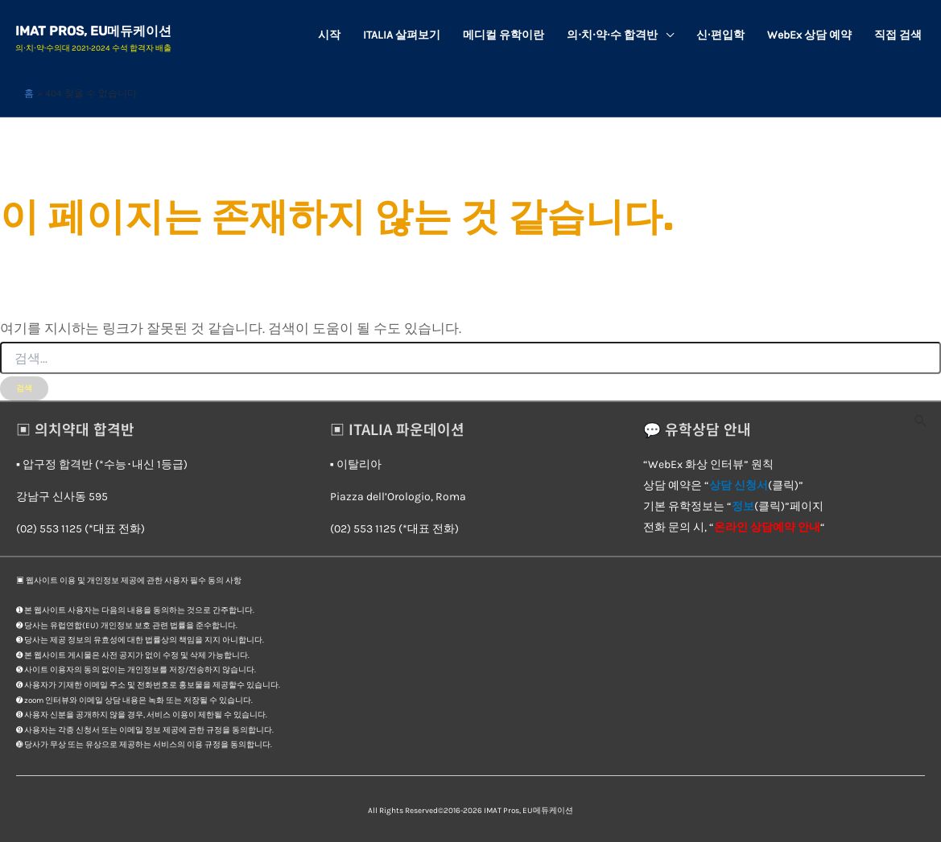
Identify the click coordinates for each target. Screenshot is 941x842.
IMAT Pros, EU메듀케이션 (94, 31)
